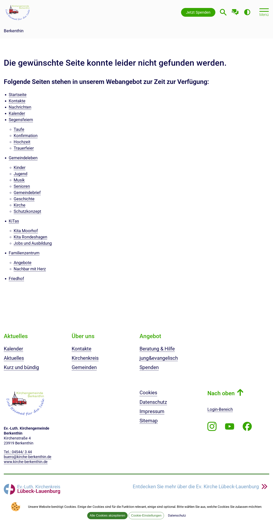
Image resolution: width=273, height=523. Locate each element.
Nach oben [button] (221, 393)
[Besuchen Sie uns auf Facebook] (247, 426)
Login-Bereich (220, 409)
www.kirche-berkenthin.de (26, 461)
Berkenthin (14, 30)
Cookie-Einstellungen (146, 515)
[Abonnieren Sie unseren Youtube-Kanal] (229, 426)
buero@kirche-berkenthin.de (27, 456)
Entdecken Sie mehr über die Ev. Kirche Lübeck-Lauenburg (196, 486)
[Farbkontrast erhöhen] (247, 12)
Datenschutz (177, 515)
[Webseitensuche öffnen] (223, 12)
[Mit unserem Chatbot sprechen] (235, 11)
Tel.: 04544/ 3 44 (18, 452)
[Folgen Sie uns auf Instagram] (212, 426)
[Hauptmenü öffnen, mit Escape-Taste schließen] (264, 12)
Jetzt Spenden (198, 12)
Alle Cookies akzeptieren (107, 515)
